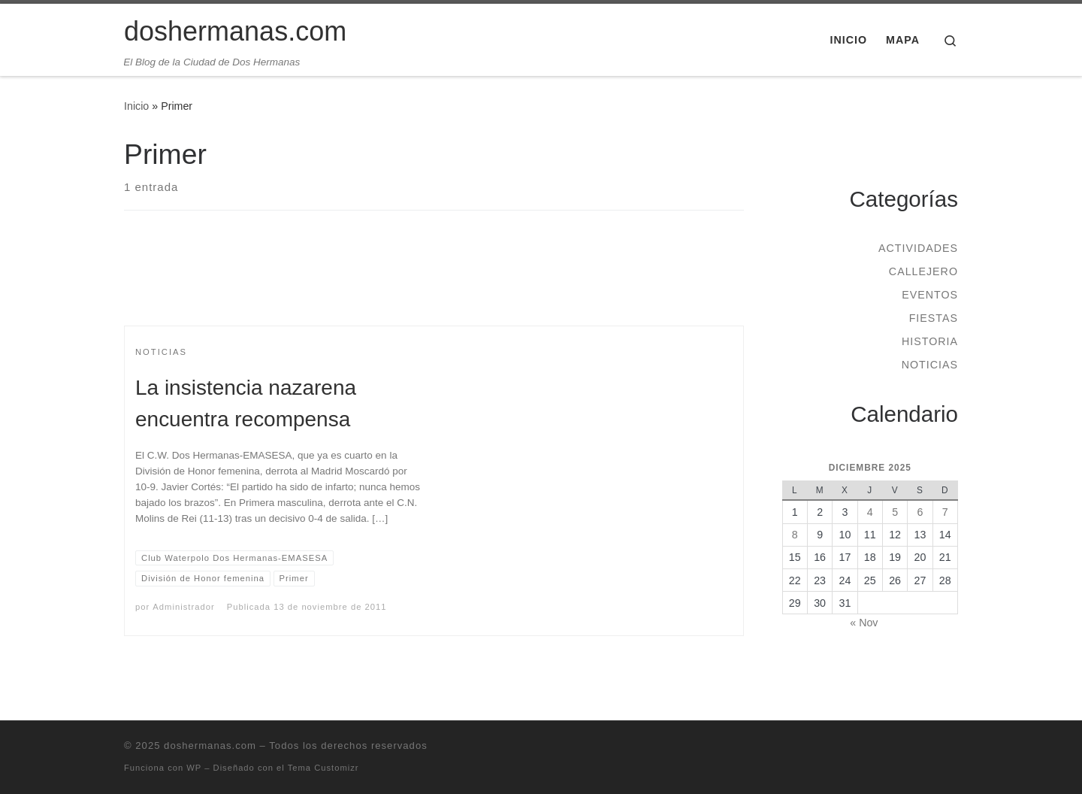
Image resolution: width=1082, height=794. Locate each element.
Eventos (930, 295)
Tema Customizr (323, 767)
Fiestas (933, 318)
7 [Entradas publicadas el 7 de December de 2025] (945, 512)
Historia (930, 341)
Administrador (183, 606)
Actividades (918, 248)
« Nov (864, 623)
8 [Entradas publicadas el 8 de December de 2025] (795, 535)
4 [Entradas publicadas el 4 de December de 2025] (870, 512)
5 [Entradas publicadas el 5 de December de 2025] (895, 512)
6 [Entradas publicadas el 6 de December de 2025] (920, 512)
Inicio (136, 106)
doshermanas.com (210, 745)
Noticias (930, 365)
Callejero (923, 271)
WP (193, 767)
